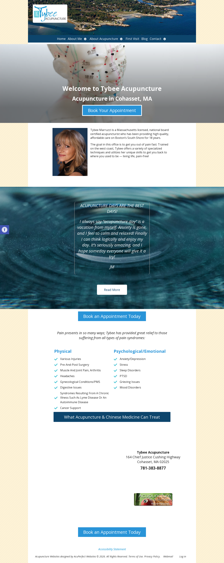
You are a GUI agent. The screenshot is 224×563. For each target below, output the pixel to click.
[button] (4, 229)
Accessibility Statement (112, 549)
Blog (144, 39)
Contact (155, 39)
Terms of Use (135, 556)
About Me (75, 39)
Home (61, 39)
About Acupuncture (104, 39)
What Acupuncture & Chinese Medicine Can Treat (112, 417)
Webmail (168, 556)
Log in (182, 556)
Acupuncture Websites (47, 556)
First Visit (132, 39)
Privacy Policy (152, 556)
